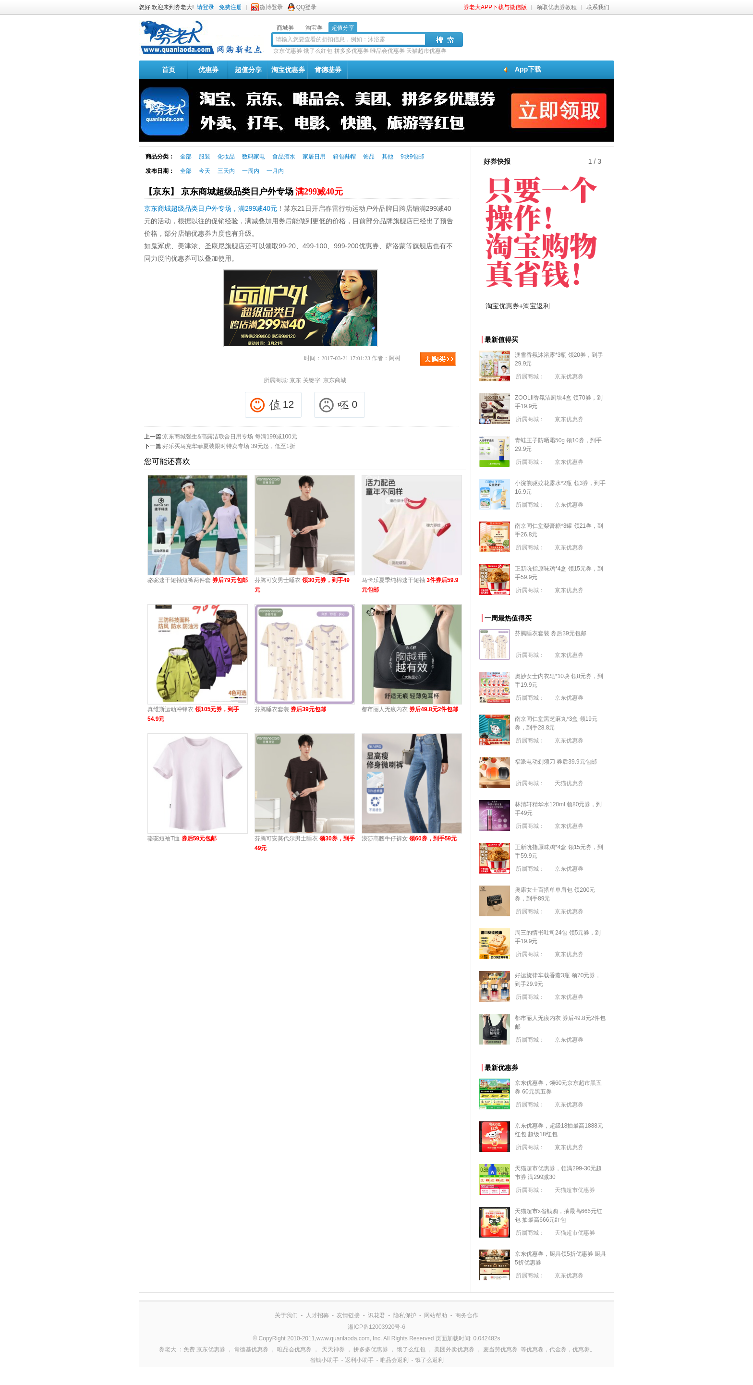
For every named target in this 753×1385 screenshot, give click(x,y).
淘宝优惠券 (288, 69)
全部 (186, 156)
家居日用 (314, 156)
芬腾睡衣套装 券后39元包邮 (550, 633)
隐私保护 (404, 1315)
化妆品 (226, 156)
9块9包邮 (412, 156)
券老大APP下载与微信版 (495, 7)
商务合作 (466, 1315)
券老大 (167, 1349)
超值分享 (248, 69)
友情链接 (348, 1315)
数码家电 (253, 156)
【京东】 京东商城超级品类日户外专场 (243, 191)
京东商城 (334, 380)
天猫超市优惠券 (426, 51)
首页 (168, 69)
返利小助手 (359, 1360)
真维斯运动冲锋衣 (193, 714)
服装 (204, 156)
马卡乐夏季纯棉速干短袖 (410, 585)
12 (272, 405)
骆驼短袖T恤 (182, 838)
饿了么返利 (429, 1360)
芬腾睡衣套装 (290, 709)
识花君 (376, 1315)
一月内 (275, 171)
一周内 (250, 171)
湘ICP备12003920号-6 (376, 1327)
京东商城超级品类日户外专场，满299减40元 (210, 208)
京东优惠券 (287, 51)
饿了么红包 (318, 51)
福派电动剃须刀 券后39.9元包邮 (556, 761)
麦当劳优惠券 (500, 1349)
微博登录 (271, 7)
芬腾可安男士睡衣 (302, 585)
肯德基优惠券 (251, 1349)
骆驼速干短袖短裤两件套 (197, 580)
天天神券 (333, 1349)
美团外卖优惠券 (454, 1349)
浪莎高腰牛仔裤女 (409, 838)
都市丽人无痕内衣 (410, 709)
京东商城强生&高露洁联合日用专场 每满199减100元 (230, 436)
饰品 (369, 156)
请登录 (205, 7)
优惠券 (208, 69)
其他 (387, 156)
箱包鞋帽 (344, 156)
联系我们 (597, 7)
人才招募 (317, 1315)
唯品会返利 (394, 1360)
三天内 (226, 171)
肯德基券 (328, 69)
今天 (204, 171)
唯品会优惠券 (387, 51)
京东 (295, 380)
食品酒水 (283, 156)
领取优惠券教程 (556, 7)
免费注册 (230, 7)
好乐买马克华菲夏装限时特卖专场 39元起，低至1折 (229, 446)
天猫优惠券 (569, 783)
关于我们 (286, 1315)
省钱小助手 (324, 1360)
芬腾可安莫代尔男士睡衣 (305, 843)
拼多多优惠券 (351, 51)
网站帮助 (435, 1315)
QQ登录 (306, 7)
